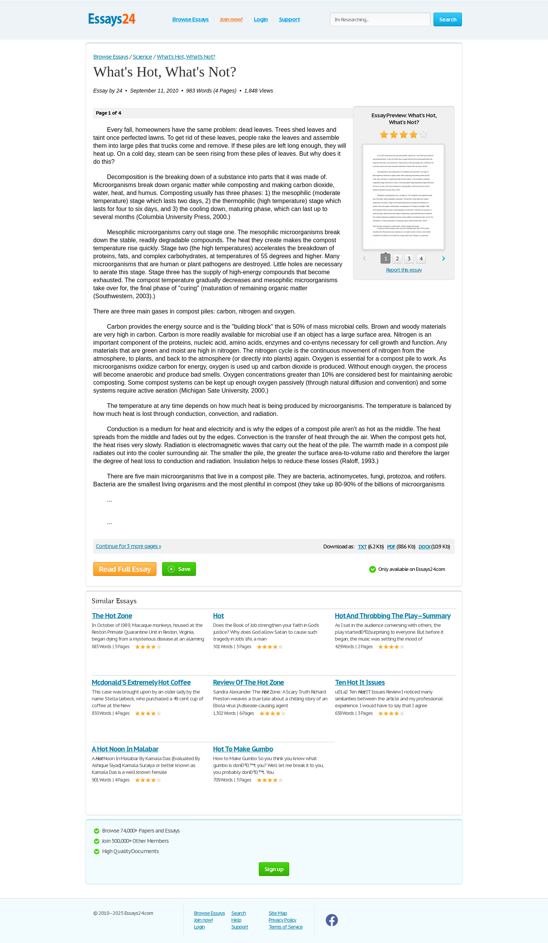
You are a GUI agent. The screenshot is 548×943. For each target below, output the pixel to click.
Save (179, 568)
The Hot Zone (112, 615)
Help (236, 920)
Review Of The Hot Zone (248, 682)
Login (261, 19)
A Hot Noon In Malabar (125, 749)
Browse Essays (190, 19)
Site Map (278, 913)
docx (424, 546)
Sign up (274, 869)
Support (289, 19)
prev (364, 259)
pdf (391, 546)
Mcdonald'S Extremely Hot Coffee (141, 682)
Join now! (231, 19)
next (444, 259)
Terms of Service (286, 927)
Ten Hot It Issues (360, 682)
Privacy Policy (282, 920)
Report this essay (404, 270)
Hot (218, 615)
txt (362, 546)
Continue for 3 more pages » (128, 546)
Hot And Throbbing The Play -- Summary (393, 615)
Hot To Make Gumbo (242, 749)
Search (238, 913)
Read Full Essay (125, 569)
